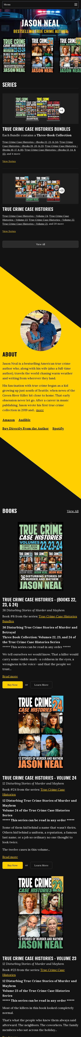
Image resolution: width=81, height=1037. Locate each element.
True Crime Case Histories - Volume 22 (51, 219)
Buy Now (12, 684)
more (40, 410)
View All (40, 244)
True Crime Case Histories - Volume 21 (25, 223)
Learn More (41, 684)
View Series (9, 161)
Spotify (58, 428)
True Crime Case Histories (27, 209)
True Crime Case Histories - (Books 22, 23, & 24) (30, 141)
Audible (24, 420)
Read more (10, 676)
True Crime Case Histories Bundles (36, 129)
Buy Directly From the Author (25, 428)
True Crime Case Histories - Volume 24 (25, 215)
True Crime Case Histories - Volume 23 (39, 958)
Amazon (8, 420)
